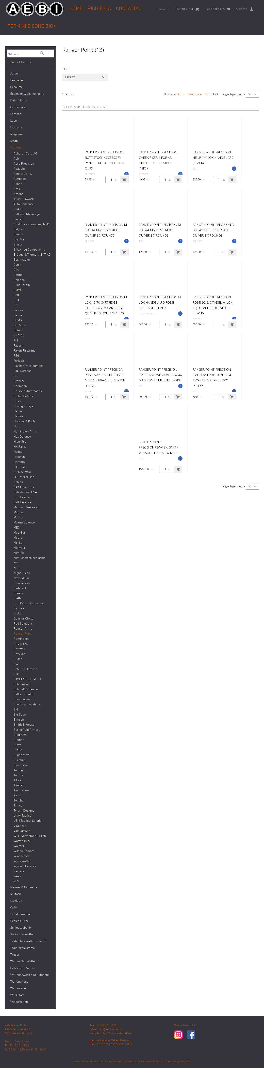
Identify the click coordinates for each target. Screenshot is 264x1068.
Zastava (19, 871)
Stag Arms (21, 735)
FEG (16, 356)
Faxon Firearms (24, 351)
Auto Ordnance (24, 204)
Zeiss (17, 876)
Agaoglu (19, 169)
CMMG (18, 290)
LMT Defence (22, 502)
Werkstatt (17, 995)
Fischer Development (28, 366)
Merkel (18, 543)
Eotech (18, 331)
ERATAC (19, 336)
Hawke (18, 417)
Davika (18, 310)
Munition (16, 901)
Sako (17, 674)
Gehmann (20, 386)
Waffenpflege (19, 982)
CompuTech (185, 1061)
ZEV (16, 882)
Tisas (17, 796)
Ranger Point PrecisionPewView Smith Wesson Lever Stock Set (159, 447)
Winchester (21, 856)
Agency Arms (23, 174)
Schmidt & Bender (26, 689)
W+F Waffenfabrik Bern (30, 836)
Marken (15, 148)
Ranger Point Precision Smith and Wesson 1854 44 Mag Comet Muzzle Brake (160, 374)
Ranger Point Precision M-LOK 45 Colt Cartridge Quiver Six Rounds (214, 230)
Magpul (15, 141)
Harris (18, 411)
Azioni (14, 74)
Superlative (21, 755)
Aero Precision (24, 164)
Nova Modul (22, 578)
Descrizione (194, 94)
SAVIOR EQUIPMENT (27, 679)
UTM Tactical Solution (28, 821)
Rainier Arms (23, 629)
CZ (15, 305)
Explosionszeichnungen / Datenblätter (27, 97)
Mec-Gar (19, 533)
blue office (150, 1061)
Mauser (19, 518)
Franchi (19, 381)
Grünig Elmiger (24, 406)
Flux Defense (22, 371)
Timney (19, 785)
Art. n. (181, 94)
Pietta (18, 598)
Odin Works (22, 583)
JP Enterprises (24, 477)
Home (75, 9)
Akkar (18, 184)
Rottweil (19, 649)
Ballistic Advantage (27, 214)
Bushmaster (22, 260)
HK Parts (20, 447)
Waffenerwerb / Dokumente (29, 975)
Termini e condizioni (33, 26)
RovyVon (19, 654)
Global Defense (24, 396)
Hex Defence (22, 437)
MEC (17, 528)
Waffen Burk (22, 841)
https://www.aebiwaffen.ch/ (118, 1033)
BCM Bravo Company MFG (31, 224)
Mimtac (19, 553)
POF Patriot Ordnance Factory (29, 606)
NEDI (17, 568)
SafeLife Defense (25, 669)
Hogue (18, 452)
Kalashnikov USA (25, 492)
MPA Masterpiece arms (29, 558)
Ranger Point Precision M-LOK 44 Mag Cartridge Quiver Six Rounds (106, 230)
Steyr (17, 745)
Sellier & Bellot (24, 694)
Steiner (19, 740)
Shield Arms (22, 700)
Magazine (16, 134)
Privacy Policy (112, 1061)
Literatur (16, 128)
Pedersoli (20, 588)
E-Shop (67, 107)
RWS (17, 664)
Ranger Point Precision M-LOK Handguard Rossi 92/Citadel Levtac (160, 302)
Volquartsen (22, 831)
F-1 (16, 341)
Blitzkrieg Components (29, 250)
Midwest (19, 548)
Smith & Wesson (25, 725)
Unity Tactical (23, 816)
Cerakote (16, 87)
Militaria (16, 894)
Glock (17, 401)
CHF (207, 94)
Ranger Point (23, 634)
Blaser (18, 245)
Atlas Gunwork (24, 199)
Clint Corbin (22, 285)
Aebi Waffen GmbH (135, 1061)
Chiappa (19, 280)
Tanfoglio (20, 770)
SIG (16, 710)
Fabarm (19, 346)
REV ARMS (21, 644)
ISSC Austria (22, 472)
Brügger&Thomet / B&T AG (32, 255)
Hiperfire (20, 442)
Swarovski (21, 765)
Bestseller (17, 80)
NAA (16, 563)
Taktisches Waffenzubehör (28, 941)
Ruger (18, 659)
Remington (21, 639)
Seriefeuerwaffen (22, 935)
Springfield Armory (27, 730)
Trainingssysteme (22, 948)
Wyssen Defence (25, 866)
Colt (16, 295)
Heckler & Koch (24, 422)
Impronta (77, 1061)
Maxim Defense (24, 523)
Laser (14, 121)
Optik (14, 908)
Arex (17, 189)
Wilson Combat (24, 851)
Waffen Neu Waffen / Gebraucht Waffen (24, 965)
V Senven (20, 826)
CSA (16, 300)
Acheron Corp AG (25, 154)
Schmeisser (22, 684)
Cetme (18, 275)
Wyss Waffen (22, 861)
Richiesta (99, 9)
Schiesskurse (19, 921)
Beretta (19, 240)
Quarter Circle (23, 619)
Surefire (19, 760)
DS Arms (20, 326)
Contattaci (129, 9)
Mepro (18, 538)
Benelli (18, 235)
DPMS (18, 320)
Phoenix (19, 593)
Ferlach (19, 361)
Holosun (19, 457)
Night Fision (22, 573)
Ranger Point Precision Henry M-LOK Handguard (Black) (213, 157)
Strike (18, 750)
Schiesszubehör (21, 928)
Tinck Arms (21, 791)
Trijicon (19, 806)
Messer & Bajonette (23, 887)
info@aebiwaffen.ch (111, 1029)
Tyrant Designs (24, 811)
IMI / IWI (19, 467)
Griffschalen (18, 107)
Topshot (19, 801)
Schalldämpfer (20, 914)
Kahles (18, 482)
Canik (17, 265)
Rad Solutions (23, 624)
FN (15, 376)
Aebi (17, 159)
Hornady (19, 462)
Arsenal (19, 194)
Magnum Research (26, 507)
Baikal (18, 209)
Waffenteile (18, 988)
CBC (16, 270)
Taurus (18, 775)
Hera (17, 427)
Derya (18, 315)
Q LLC (18, 614)
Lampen (15, 114)
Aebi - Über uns (21, 63)
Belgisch (19, 229)
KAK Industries (24, 487)
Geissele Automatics (28, 391)
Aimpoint (20, 179)
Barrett (19, 219)
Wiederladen (19, 1002)
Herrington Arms (25, 432)
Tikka (17, 780)
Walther (19, 846)
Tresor (15, 955)
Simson (19, 720)
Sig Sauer (20, 715)
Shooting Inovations (27, 705)
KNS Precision (23, 497)
